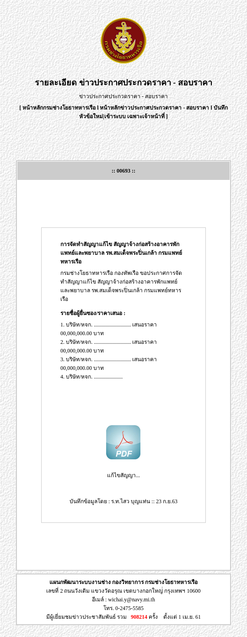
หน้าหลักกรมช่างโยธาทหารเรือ (59, 108)
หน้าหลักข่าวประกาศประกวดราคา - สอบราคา (154, 108)
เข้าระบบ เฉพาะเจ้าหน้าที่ (135, 116)
